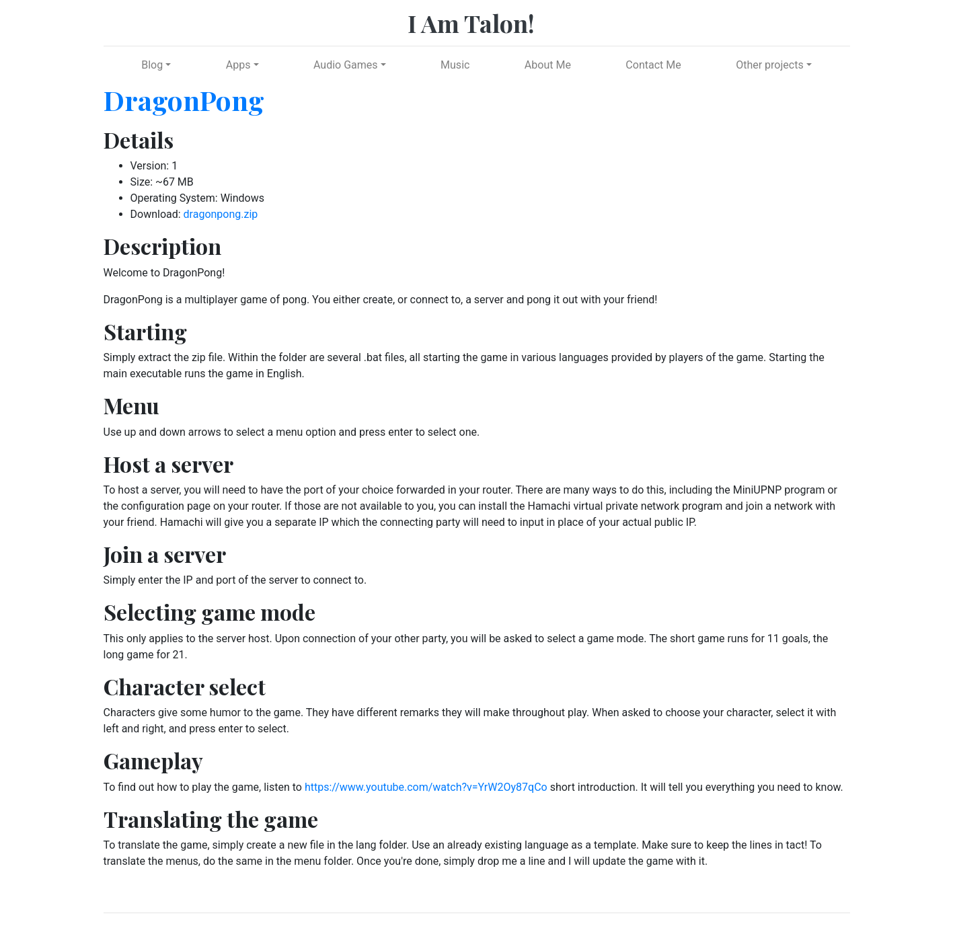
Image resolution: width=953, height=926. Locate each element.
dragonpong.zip (221, 214)
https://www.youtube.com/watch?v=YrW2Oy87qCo (426, 787)
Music (455, 65)
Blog (152, 65)
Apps (238, 65)
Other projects (769, 65)
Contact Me (653, 65)
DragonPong (184, 100)
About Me (548, 65)
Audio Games (345, 65)
